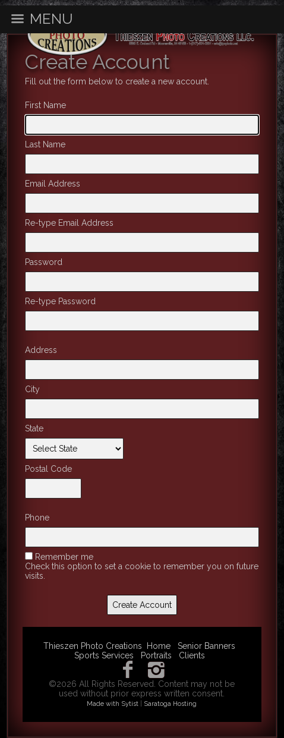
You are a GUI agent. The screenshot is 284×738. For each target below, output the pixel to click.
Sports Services (104, 655)
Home (159, 646)
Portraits (156, 655)
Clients (192, 655)
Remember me (64, 557)
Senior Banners (206, 646)
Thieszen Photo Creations (92, 646)
